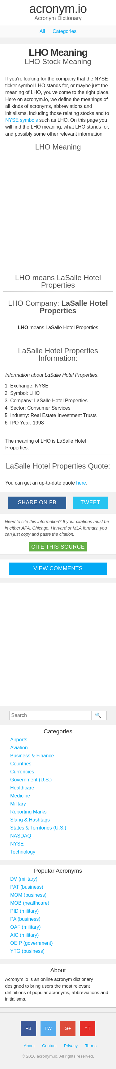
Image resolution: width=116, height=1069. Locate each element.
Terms (91, 1045)
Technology (22, 851)
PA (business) (25, 919)
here (81, 482)
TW (48, 1028)
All (42, 31)
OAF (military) (25, 927)
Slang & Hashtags (30, 819)
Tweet (90, 502)
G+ (68, 1028)
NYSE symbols (22, 120)
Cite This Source (58, 547)
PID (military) (24, 911)
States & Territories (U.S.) (38, 827)
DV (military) (23, 879)
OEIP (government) (31, 943)
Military (18, 803)
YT (87, 1028)
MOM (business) (28, 895)
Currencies (22, 771)
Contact (49, 1045)
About (29, 1045)
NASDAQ (20, 835)
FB (28, 1028)
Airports (18, 739)
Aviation (19, 747)
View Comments (58, 568)
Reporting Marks (28, 811)
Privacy (71, 1045)
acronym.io (58, 8)
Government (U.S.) (31, 779)
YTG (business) (27, 951)
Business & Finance (32, 755)
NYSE (17, 843)
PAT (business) (26, 887)
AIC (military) (24, 935)
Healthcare (22, 787)
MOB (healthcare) (29, 903)
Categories (64, 31)
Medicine (20, 795)
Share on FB (37, 502)
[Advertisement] (58, 211)
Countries (20, 763)
